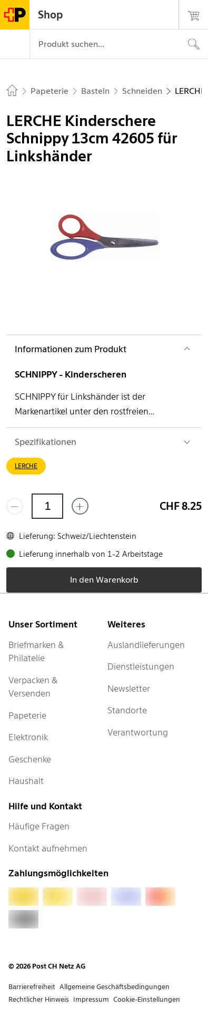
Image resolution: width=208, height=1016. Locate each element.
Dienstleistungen (140, 666)
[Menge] (47, 506)
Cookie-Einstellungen (146, 999)
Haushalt (26, 781)
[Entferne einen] (14, 506)
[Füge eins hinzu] (80, 506)
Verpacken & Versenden (33, 687)
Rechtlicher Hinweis (38, 999)
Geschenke (29, 759)
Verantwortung (137, 732)
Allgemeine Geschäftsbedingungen (115, 987)
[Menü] (14, 44)
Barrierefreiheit (31, 987)
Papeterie (27, 715)
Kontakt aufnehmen (47, 848)
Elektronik (28, 737)
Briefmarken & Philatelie (36, 652)
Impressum (91, 999)
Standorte (127, 710)
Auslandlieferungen (146, 645)
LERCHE (26, 466)
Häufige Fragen (39, 826)
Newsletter (128, 688)
